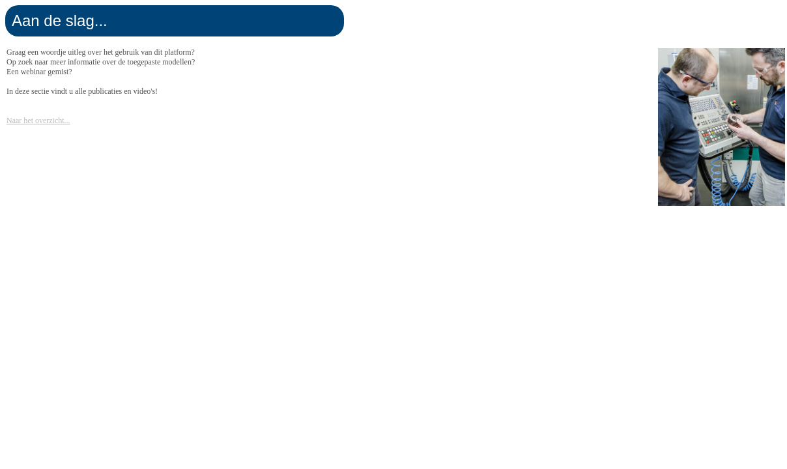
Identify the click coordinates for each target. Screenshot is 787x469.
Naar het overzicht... (38, 120)
